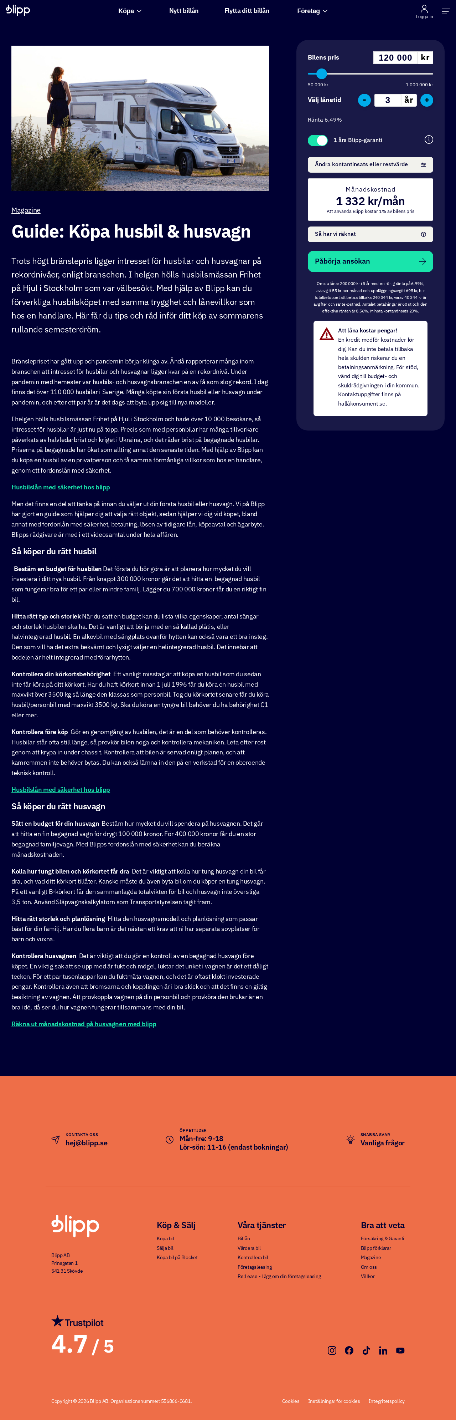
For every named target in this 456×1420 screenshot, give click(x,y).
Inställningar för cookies (334, 1401)
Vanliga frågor (383, 1143)
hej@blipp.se (86, 1143)
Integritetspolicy (387, 1401)
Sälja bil (165, 1248)
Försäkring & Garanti (382, 1238)
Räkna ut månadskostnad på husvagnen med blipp (83, 1024)
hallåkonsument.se (361, 404)
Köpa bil (165, 1238)
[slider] (321, 73)
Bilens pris (323, 58)
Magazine (26, 210)
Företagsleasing (255, 1267)
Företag (312, 11)
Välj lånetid (324, 100)
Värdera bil (249, 1248)
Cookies (291, 1401)
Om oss (369, 1267)
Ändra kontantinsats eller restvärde (370, 165)
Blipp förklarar (376, 1248)
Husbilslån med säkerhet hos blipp (60, 487)
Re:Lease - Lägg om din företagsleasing (279, 1276)
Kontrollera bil (253, 1257)
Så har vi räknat (370, 234)
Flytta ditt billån (247, 11)
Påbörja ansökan (370, 261)
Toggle (318, 140)
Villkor (368, 1276)
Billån (244, 1238)
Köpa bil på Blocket (177, 1257)
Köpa (129, 11)
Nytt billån (184, 11)
